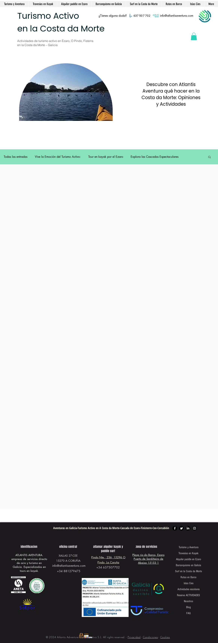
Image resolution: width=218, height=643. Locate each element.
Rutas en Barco (188, 577)
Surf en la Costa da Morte (188, 571)
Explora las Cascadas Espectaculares (154, 157)
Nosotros (188, 601)
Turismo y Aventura (189, 547)
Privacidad (134, 637)
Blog (188, 607)
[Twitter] (181, 528)
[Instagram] (194, 528)
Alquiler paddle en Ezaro (188, 559)
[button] (194, 36)
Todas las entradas (15, 157)
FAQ (188, 613)
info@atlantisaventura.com (176, 16)
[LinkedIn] (188, 528)
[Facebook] (174, 528)
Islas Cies (188, 583)
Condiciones (150, 637)
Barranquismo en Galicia (188, 565)
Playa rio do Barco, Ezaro (148, 555)
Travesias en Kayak (188, 553)
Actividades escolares (189, 589)
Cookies (165, 637)
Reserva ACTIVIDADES (188, 595)
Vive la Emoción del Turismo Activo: (58, 157)
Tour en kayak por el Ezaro (105, 157)
